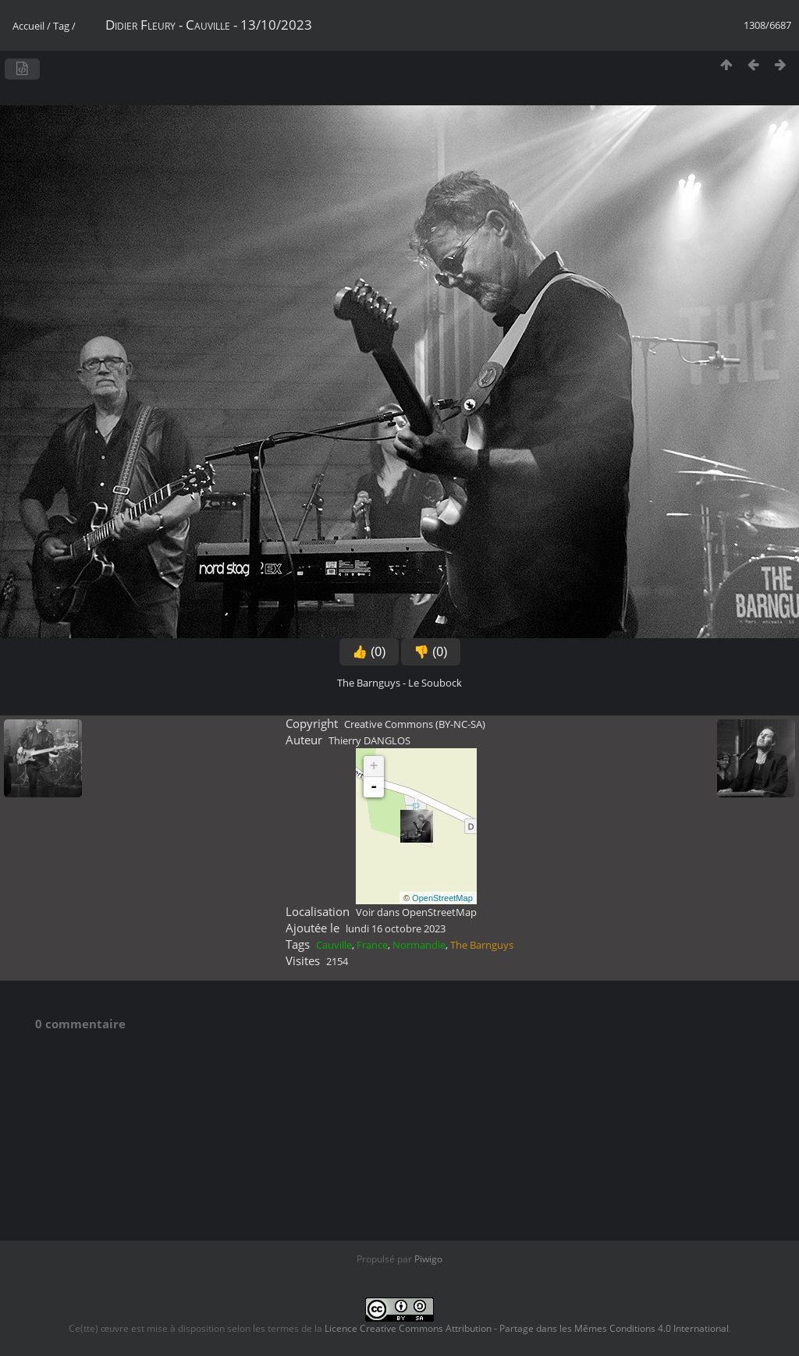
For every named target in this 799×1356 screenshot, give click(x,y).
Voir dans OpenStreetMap (416, 912)
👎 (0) (431, 651)
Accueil (28, 26)
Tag (61, 26)
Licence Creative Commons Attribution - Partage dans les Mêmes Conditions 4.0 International (527, 1328)
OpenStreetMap (442, 898)
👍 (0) (369, 651)
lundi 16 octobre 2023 (396, 928)
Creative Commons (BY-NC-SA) (414, 724)
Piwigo (428, 1258)
